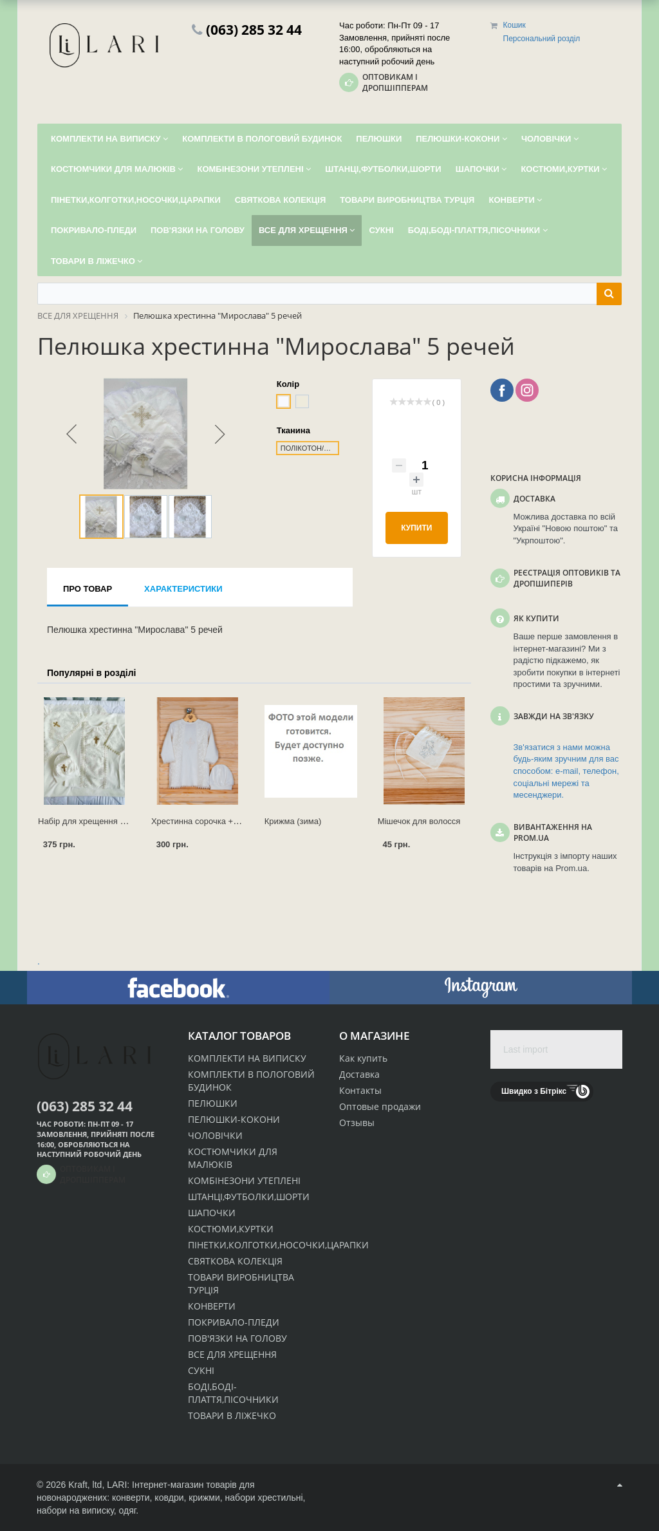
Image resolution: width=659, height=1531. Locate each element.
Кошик (514, 25)
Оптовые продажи (380, 1106)
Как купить (363, 1058)
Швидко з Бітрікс (533, 1091)
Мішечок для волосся (419, 821)
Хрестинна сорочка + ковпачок (210, 821)
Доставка (359, 1074)
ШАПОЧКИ (212, 1213)
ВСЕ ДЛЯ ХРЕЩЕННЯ (232, 1354)
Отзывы (357, 1122)
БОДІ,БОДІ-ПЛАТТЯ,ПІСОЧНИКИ (233, 1392)
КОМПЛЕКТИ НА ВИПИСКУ (247, 1058)
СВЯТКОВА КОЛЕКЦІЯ (235, 1261)
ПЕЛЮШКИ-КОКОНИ (234, 1119)
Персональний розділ (541, 38)
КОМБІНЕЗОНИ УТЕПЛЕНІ (244, 1180)
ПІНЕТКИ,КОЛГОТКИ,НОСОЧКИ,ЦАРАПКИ (278, 1245)
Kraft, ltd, (86, 1484)
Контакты (360, 1090)
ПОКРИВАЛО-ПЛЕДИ (233, 1322)
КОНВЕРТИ (212, 1306)
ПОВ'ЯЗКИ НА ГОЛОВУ (237, 1338)
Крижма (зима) (293, 821)
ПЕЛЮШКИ (212, 1103)
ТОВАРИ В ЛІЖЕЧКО (232, 1415)
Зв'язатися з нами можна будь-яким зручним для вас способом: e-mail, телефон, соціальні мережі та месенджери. (566, 771)
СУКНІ (201, 1370)
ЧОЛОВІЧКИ (215, 1135)
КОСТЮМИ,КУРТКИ (231, 1229)
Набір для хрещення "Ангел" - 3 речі (108, 821)
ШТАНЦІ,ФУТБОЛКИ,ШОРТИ (249, 1196)
